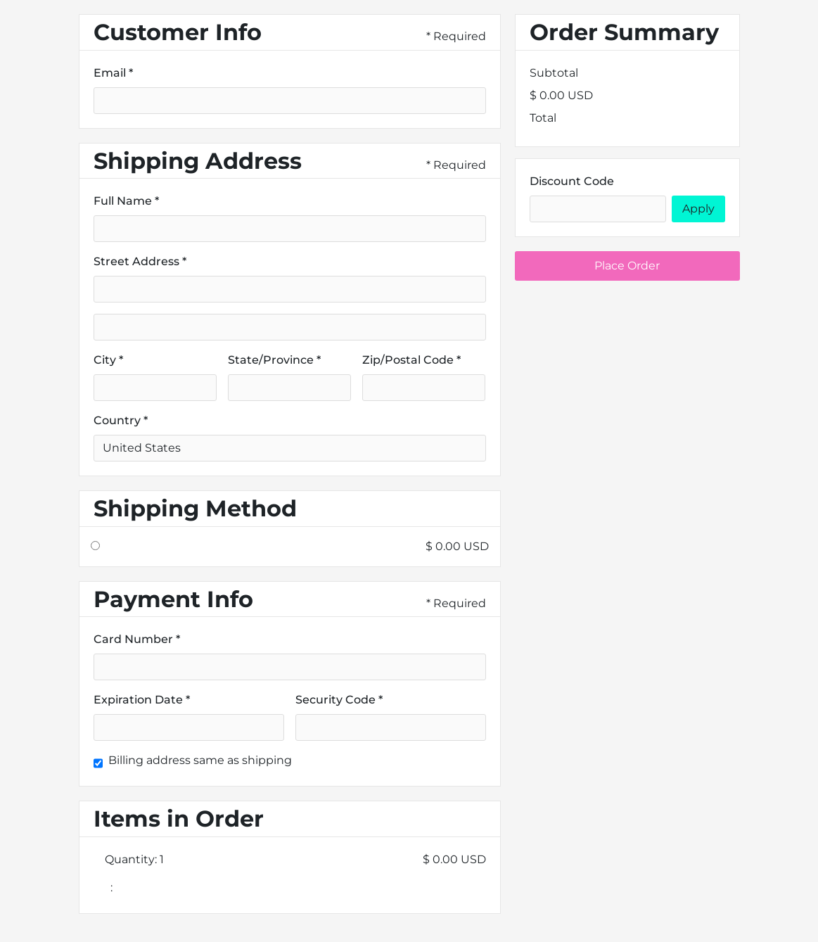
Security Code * (339, 699)
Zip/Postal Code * (411, 360)
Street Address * (140, 261)
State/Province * (274, 360)
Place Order (627, 265)
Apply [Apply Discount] (698, 208)
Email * (113, 72)
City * (108, 360)
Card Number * (137, 639)
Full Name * (126, 201)
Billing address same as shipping (200, 760)
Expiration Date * (142, 699)
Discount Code (572, 181)
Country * (121, 420)
